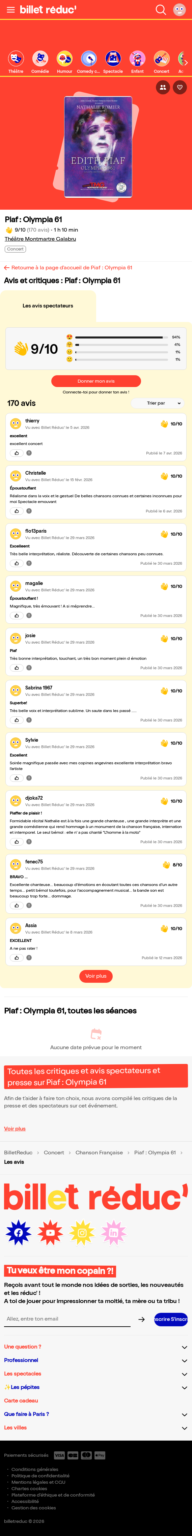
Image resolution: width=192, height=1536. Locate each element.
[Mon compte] (179, 9)
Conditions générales (34, 1469)
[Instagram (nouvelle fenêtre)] (82, 1232)
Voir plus (15, 1129)
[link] (16, 63)
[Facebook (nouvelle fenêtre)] (18, 1232)
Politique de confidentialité (40, 1476)
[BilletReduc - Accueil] (48, 9)
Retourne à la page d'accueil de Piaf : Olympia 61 (71, 268)
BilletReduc (18, 1153)
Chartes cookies (29, 1488)
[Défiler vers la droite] (186, 63)
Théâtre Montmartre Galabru (40, 239)
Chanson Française (99, 1153)
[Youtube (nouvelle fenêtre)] (50, 1232)
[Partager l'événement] (163, 87)
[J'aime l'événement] (180, 87)
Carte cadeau (21, 1401)
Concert (54, 1153)
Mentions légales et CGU (38, 1482)
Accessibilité (25, 1501)
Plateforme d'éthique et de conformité (53, 1495)
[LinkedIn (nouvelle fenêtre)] (113, 1232)
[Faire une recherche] (161, 9)
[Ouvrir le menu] (11, 9)
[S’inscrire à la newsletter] (171, 1319)
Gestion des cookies (33, 1508)
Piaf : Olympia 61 (155, 1153)
